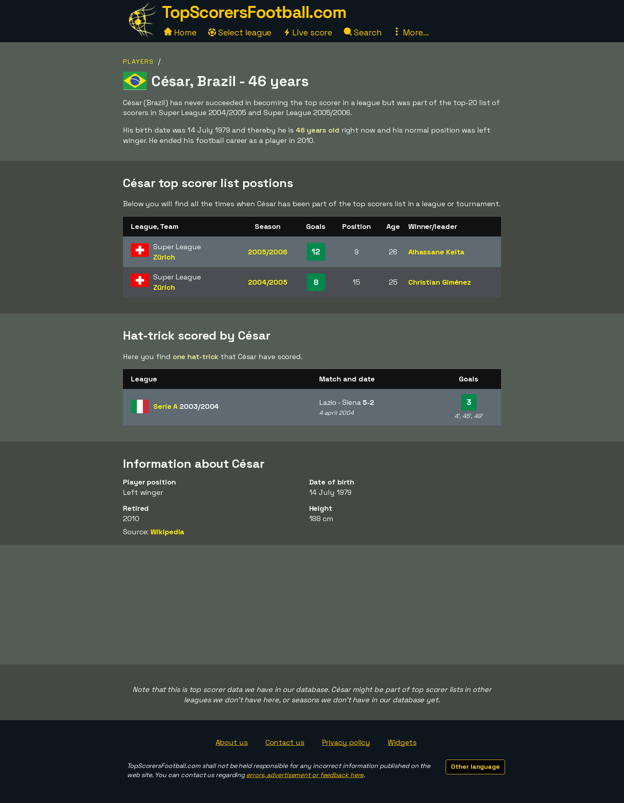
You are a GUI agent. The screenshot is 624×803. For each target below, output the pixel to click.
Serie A (186, 406)
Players (138, 61)
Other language (475, 766)
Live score (307, 32)
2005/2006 (267, 251)
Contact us (284, 742)
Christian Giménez (439, 282)
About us (232, 742)
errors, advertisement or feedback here (304, 775)
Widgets (402, 742)
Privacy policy (346, 742)
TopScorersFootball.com (254, 12)
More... (411, 32)
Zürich (164, 257)
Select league (240, 32)
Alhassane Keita (436, 251)
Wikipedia (167, 531)
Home (180, 32)
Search (362, 32)
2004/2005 (267, 282)
